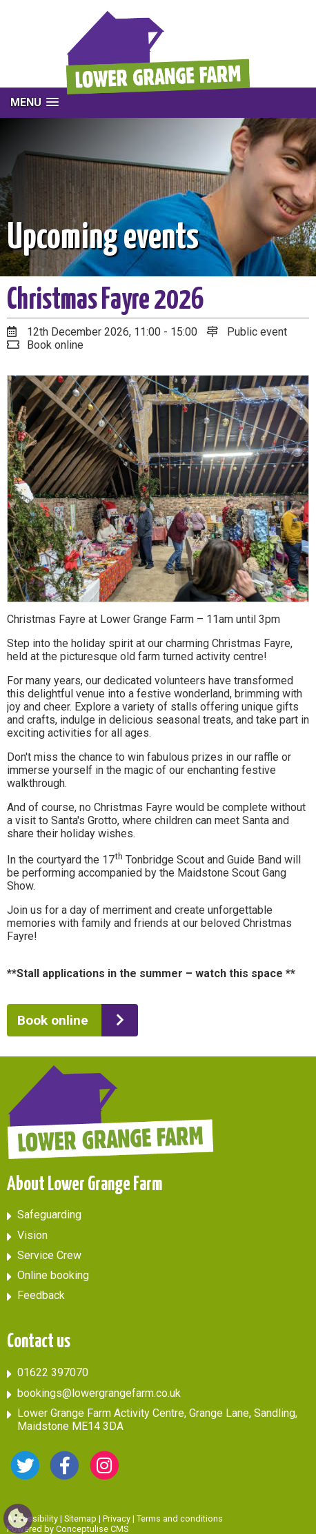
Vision (32, 1235)
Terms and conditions (180, 1518)
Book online (52, 1020)
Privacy (116, 1518)
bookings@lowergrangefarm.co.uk (99, 1393)
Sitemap (80, 1518)
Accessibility (32, 1518)
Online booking (53, 1275)
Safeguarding (49, 1214)
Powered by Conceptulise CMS (67, 1529)
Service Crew (49, 1255)
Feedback (41, 1295)
